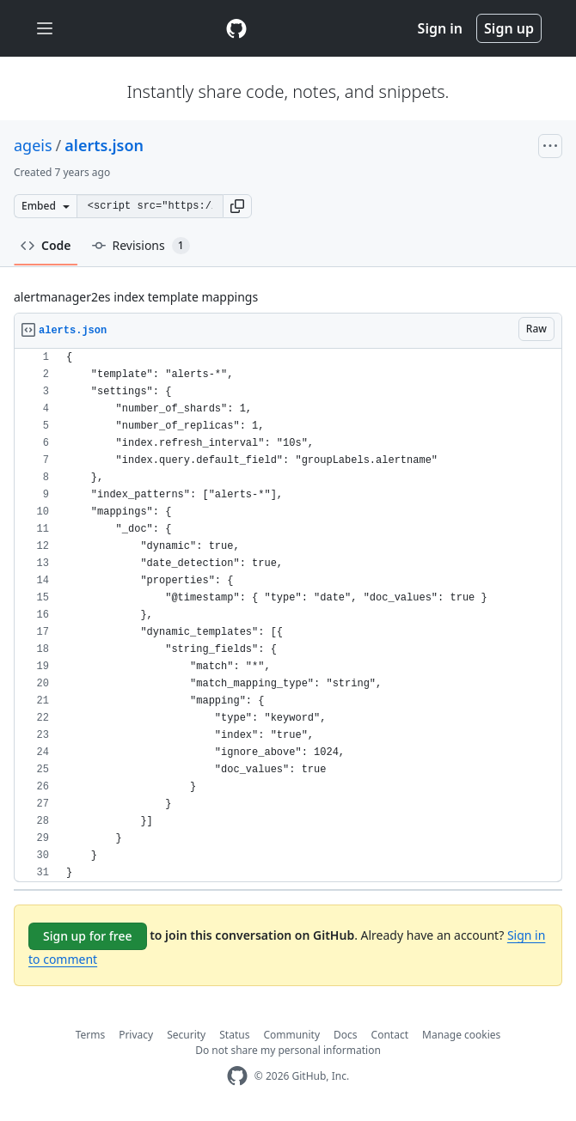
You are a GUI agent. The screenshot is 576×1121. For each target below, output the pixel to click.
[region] (288, 615)
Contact (389, 1034)
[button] (237, 206)
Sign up (509, 28)
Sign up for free (87, 936)
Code (46, 245)
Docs (346, 1034)
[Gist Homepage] (236, 28)
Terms (91, 1034)
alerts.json (104, 145)
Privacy (136, 1034)
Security (186, 1034)
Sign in (440, 28)
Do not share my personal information (288, 1050)
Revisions (141, 245)
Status (234, 1034)
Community (291, 1034)
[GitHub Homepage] (237, 1076)
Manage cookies (461, 1034)
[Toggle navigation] (44, 29)
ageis (33, 145)
